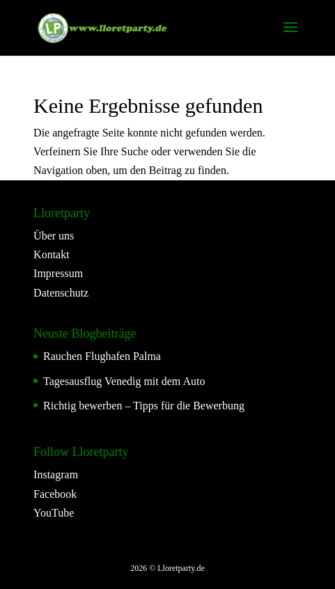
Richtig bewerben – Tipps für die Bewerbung (143, 405)
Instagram (55, 474)
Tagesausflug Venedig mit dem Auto (124, 381)
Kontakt (51, 254)
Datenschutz (60, 293)
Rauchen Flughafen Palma (102, 356)
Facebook (55, 494)
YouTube (53, 513)
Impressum (58, 273)
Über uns (53, 236)
